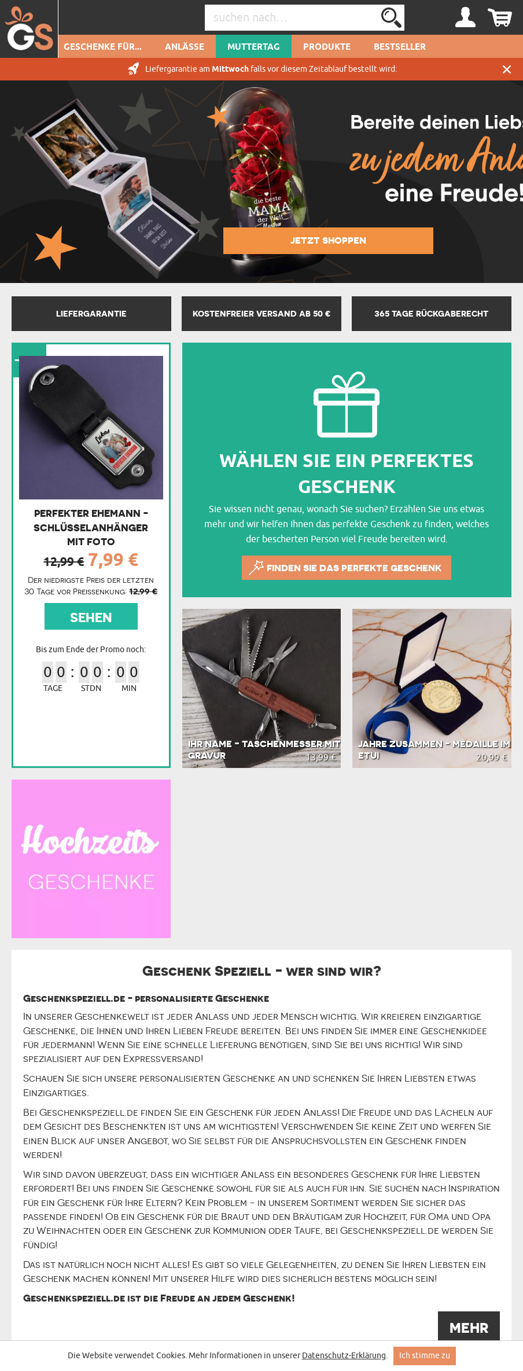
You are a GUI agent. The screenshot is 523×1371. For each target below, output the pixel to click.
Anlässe (184, 47)
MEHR (469, 1327)
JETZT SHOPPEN (328, 240)
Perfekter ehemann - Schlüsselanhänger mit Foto (91, 527)
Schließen (506, 69)
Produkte (327, 47)
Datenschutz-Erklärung (344, 1356)
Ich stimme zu (424, 1356)
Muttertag (253, 47)
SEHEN (91, 617)
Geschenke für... (103, 47)
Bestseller (400, 47)
